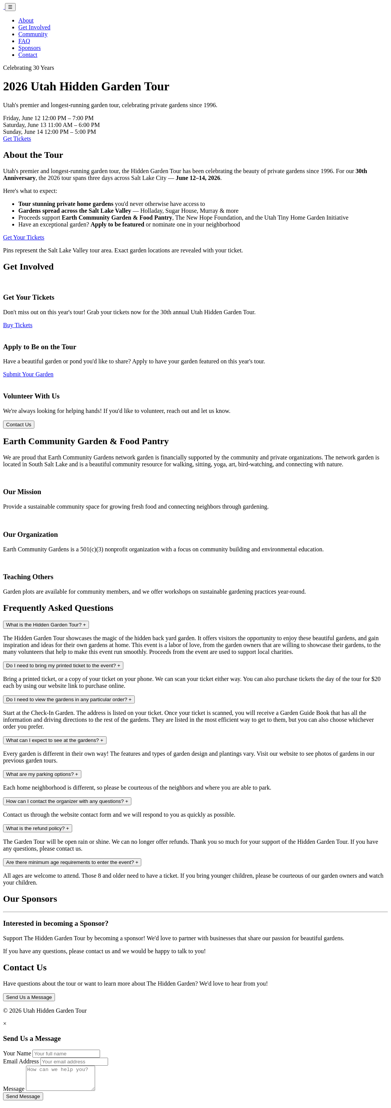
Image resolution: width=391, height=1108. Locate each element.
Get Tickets (17, 138)
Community (32, 34)
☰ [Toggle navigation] (10, 7)
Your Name (17, 1053)
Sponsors (29, 48)
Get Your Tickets (23, 237)
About (26, 20)
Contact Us (18, 424)
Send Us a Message (29, 997)
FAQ (24, 41)
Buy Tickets (17, 325)
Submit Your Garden (28, 374)
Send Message (23, 1101)
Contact (27, 54)
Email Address (21, 1061)
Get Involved (34, 27)
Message (13, 1093)
